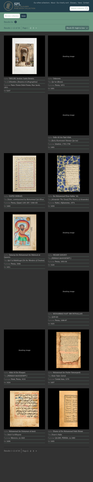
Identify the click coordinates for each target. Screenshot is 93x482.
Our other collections (42, 2)
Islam (23, 16)
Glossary (73, 2)
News (80, 2)
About (53, 2)
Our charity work (63, 2)
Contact (86, 2)
